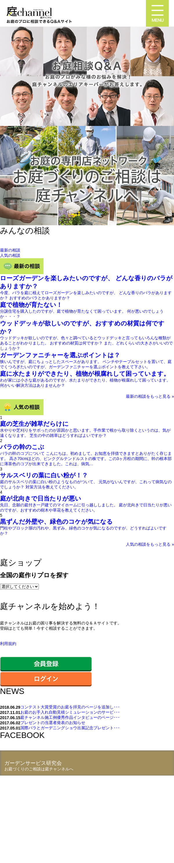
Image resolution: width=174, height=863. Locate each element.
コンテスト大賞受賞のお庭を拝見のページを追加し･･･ (70, 707)
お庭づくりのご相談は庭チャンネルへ (38, 769)
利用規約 (8, 643)
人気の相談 (10, 255)
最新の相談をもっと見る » (150, 396)
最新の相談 (10, 250)
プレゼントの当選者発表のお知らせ (52, 722)
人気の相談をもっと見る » (150, 544)
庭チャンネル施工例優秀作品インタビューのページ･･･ (70, 717)
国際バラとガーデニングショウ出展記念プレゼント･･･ (70, 727)
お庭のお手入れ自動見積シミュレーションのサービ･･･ (70, 712)
